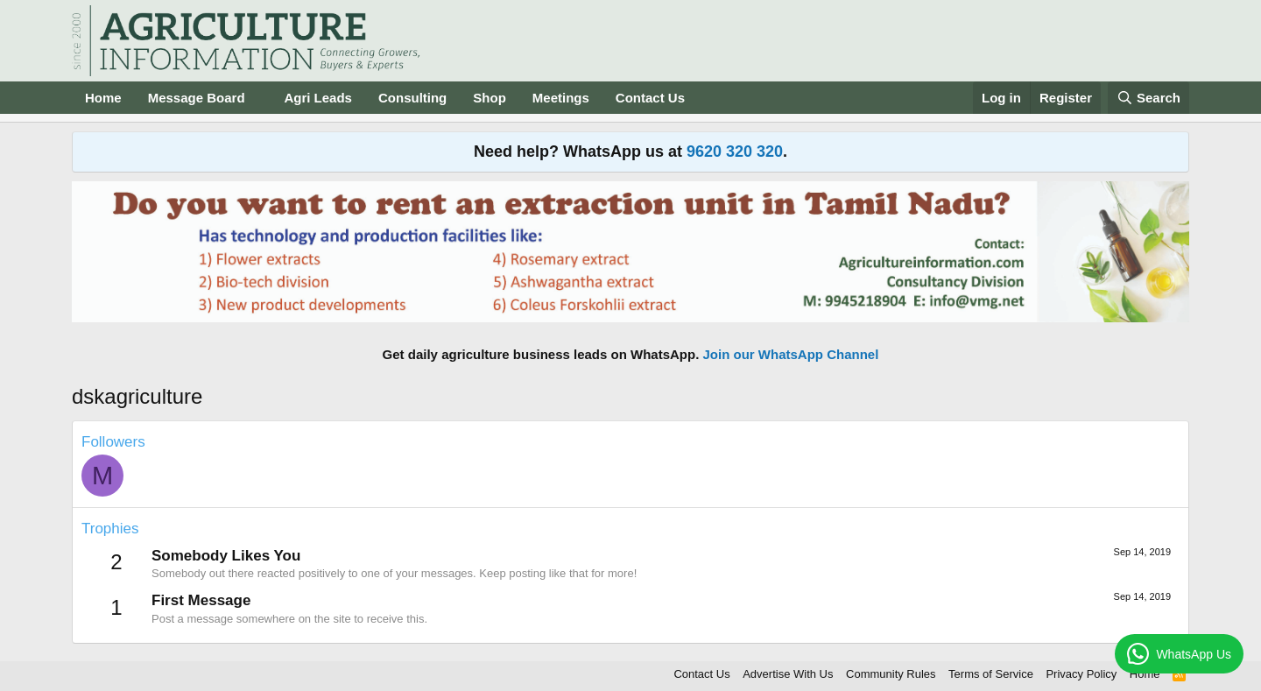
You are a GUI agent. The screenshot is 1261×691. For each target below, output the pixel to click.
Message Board (196, 97)
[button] (258, 97)
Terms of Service (990, 673)
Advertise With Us (788, 673)
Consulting (412, 97)
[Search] (1149, 97)
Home (103, 97)
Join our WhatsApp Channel (791, 354)
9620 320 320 (735, 151)
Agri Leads (318, 97)
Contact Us (650, 97)
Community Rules (891, 673)
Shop (489, 97)
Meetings (560, 97)
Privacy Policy (1081, 673)
